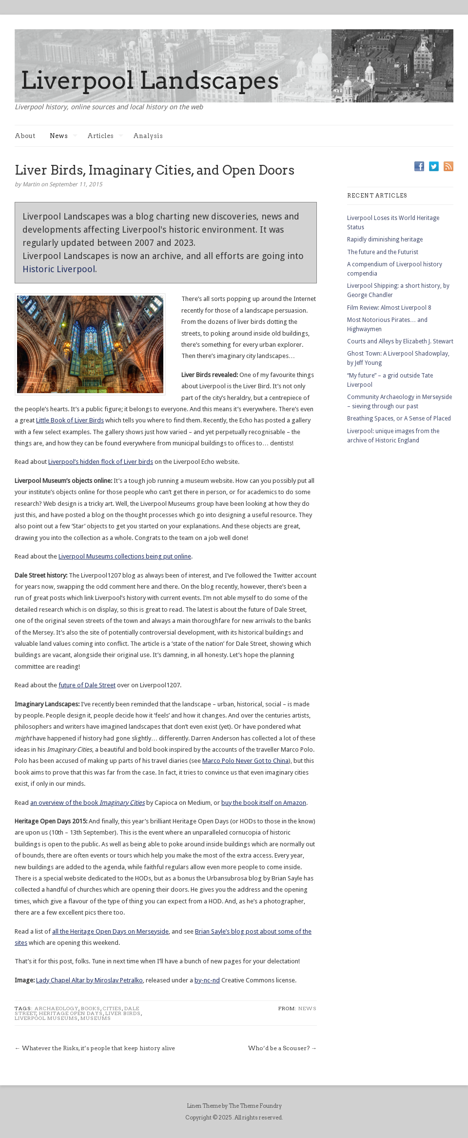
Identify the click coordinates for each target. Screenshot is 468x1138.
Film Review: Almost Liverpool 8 (389, 307)
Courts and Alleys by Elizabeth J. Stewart (400, 341)
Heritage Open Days (71, 1013)
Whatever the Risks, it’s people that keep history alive (98, 1048)
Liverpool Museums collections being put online (124, 556)
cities (112, 1008)
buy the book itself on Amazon (263, 802)
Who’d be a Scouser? (279, 1048)
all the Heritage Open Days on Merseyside (110, 931)
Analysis (148, 136)
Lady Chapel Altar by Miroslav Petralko (89, 980)
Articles (105, 136)
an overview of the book (87, 802)
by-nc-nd (207, 980)
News (64, 136)
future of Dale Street (87, 685)
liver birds (123, 1013)
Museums (95, 1018)
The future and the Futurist (382, 252)
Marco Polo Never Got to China (245, 760)
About (25, 136)
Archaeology (56, 1008)
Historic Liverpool (58, 269)
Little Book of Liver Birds (70, 420)
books (90, 1008)
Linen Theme (204, 1105)
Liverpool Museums (46, 1018)
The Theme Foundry (255, 1105)
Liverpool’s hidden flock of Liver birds (100, 461)
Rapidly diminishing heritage (385, 239)
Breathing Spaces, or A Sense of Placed (399, 418)
